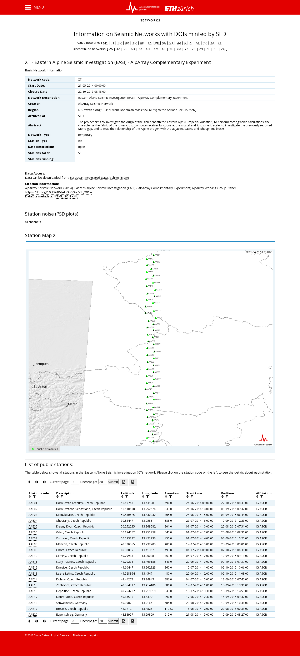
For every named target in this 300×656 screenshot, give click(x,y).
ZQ (222, 49)
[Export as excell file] (124, 482)
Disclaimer (79, 635)
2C (125, 49)
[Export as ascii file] (133, 482)
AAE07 (33, 538)
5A (127, 42)
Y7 (205, 42)
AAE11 (33, 562)
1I (112, 42)
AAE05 (33, 526)
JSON (67, 196)
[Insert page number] (75, 481)
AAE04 (33, 521)
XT (164, 49)
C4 (171, 42)
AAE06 (33, 532)
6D (133, 49)
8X (149, 42)
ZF (208, 49)
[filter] (34, 496)
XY (198, 42)
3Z (118, 49)
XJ (191, 42)
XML (75, 196)
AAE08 (33, 544)
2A (111, 49)
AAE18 (33, 603)
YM (178, 49)
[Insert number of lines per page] (103, 481)
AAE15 (33, 585)
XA (141, 49)
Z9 (201, 49)
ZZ (219, 42)
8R (142, 42)
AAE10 (33, 556)
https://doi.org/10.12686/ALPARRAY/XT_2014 (58, 192)
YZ (212, 42)
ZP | (216, 49)
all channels (33, 222)
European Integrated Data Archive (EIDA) (99, 177)
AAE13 (33, 573)
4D (120, 42)
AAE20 (33, 614)
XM (156, 49)
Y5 (186, 49)
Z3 (194, 49)
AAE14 (33, 579)
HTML (58, 196)
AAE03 (33, 515)
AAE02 (33, 509)
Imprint (94, 635)
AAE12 (33, 567)
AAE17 (33, 597)
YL (171, 49)
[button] (34, 7)
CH (105, 42)
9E (157, 42)
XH (147, 49)
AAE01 (33, 503)
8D (134, 42)
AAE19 (33, 609)
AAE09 (33, 550)
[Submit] (113, 481)
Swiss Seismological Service (51, 635)
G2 (179, 42)
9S (164, 42)
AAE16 (33, 591)
